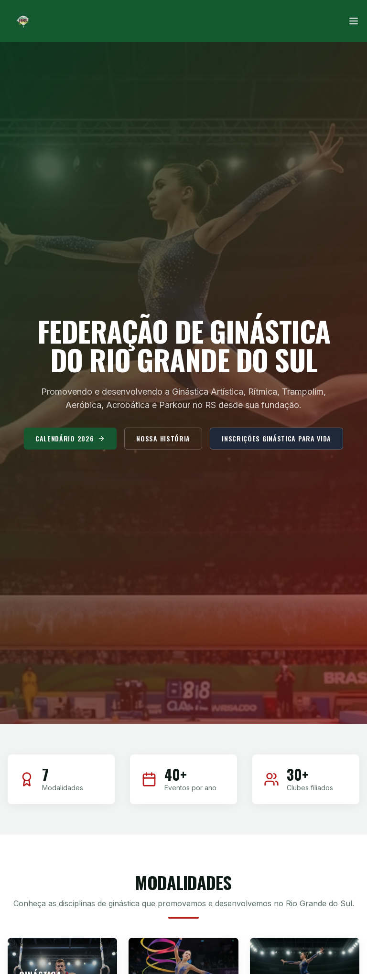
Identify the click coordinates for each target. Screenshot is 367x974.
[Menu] (353, 21)
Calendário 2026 (70, 442)
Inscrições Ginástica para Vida (276, 442)
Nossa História (163, 442)
